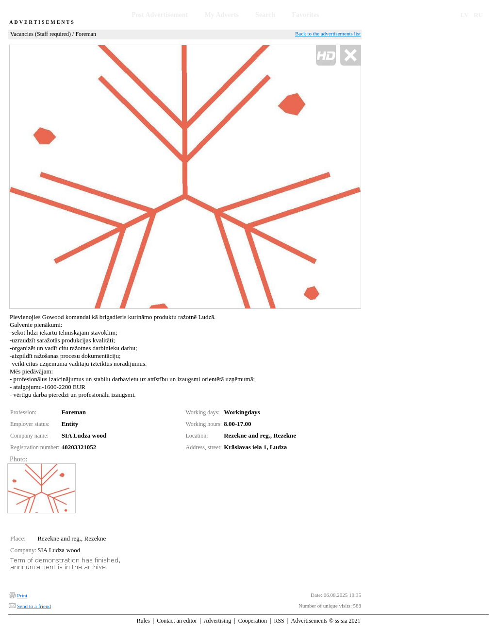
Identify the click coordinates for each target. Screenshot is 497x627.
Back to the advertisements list (328, 33)
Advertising (218, 620)
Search (265, 14)
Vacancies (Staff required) (40, 34)
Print (22, 595)
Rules (142, 620)
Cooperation (252, 620)
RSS (279, 620)
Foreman (85, 34)
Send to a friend (34, 606)
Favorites (305, 14)
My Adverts (222, 14)
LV (465, 14)
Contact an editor (177, 620)
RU (478, 14)
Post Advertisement (160, 14)
